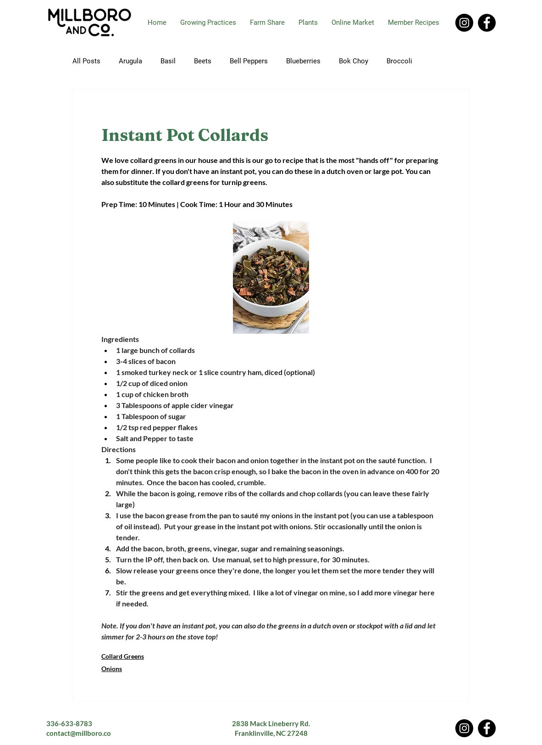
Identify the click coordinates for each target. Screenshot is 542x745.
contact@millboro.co (78, 733)
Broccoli (399, 61)
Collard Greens (122, 656)
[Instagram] (464, 23)
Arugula (130, 61)
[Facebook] (487, 23)
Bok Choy (353, 61)
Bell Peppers (249, 61)
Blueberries (303, 61)
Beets (202, 61)
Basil (168, 61)
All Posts (86, 61)
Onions (111, 668)
